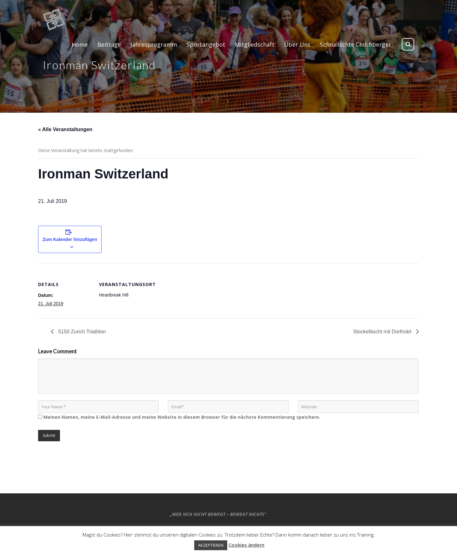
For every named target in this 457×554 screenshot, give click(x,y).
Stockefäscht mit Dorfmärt (383, 331)
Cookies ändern (246, 545)
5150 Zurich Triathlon (81, 331)
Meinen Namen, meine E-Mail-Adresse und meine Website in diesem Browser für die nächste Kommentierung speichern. (181, 417)
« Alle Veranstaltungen (65, 129)
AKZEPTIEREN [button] (210, 545)
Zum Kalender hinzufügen (70, 239)
